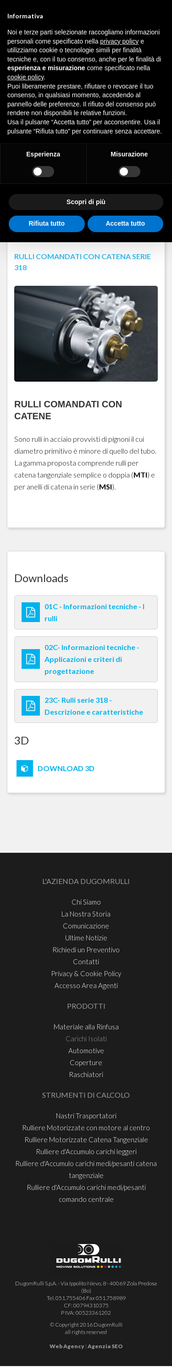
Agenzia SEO (105, 1346)
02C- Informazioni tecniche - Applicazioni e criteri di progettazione (91, 659)
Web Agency (67, 1346)
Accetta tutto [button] (125, 223)
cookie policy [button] (25, 77)
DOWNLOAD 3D (66, 768)
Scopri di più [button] (86, 202)
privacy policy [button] (119, 41)
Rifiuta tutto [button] (46, 223)
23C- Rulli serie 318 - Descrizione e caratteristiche (93, 705)
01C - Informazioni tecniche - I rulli (94, 612)
